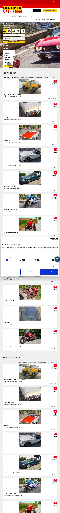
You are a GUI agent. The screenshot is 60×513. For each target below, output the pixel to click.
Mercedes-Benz (32, 362)
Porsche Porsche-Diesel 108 (11, 232)
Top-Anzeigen (9, 73)
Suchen (37, 10)
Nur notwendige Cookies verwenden (30, 272)
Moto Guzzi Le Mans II (9, 345)
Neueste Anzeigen (11, 357)
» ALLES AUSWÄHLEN (49, 272)
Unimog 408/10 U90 (9, 278)
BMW (46, 362)
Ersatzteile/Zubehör (29, 77)
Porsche (51, 362)
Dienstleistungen (18, 77)
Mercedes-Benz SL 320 (9, 186)
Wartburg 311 (7, 140)
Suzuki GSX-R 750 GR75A (10, 209)
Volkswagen (40, 362)
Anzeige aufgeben (50, 10)
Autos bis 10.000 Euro (51, 77)
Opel (56, 362)
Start (4, 16)
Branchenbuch (24, 16)
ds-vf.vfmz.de (5, 251)
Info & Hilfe (34, 16)
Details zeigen (51, 266)
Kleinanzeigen (12, 16)
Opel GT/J (6, 322)
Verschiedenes (40, 77)
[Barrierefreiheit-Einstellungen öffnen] (57, 259)
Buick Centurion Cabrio (10, 117)
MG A (5, 163)
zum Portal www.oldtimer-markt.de (45, 19)
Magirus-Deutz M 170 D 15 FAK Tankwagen (15, 95)
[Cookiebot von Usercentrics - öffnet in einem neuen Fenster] (51, 239)
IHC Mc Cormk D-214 (9, 300)
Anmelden (51, 2)
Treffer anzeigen (13, 41)
